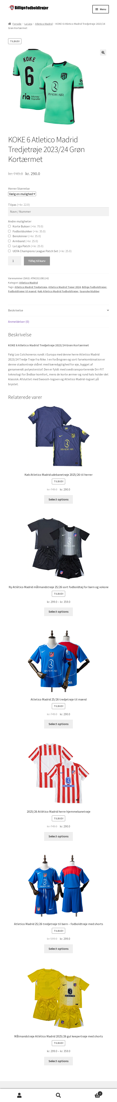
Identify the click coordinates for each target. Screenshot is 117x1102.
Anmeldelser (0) (18, 321)
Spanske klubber (89, 291)
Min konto (19, 1095)
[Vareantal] (14, 261)
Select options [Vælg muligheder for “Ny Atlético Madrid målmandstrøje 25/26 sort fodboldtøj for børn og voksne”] (58, 611)
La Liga (28, 24)
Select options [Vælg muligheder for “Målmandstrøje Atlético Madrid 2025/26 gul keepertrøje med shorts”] (58, 1061)
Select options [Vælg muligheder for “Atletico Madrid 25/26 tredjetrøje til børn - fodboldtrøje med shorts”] (58, 949)
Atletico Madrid (44, 24)
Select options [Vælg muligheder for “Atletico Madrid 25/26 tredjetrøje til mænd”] (58, 724)
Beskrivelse (15, 310)
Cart (90, 1092)
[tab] (58, 310)
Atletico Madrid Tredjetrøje (31, 287)
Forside (17, 24)
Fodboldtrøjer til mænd (22, 291)
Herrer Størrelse (19, 188)
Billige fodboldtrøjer (94, 287)
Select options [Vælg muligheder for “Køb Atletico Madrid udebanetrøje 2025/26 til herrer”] (58, 499)
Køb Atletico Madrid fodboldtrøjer (58, 291)
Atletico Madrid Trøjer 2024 (64, 287)
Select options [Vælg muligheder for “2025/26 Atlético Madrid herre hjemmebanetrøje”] (58, 836)
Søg (58, 1095)
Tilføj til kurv (36, 261)
